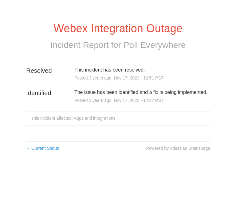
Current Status (42, 148)
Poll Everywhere (155, 45)
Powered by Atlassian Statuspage (178, 148)
